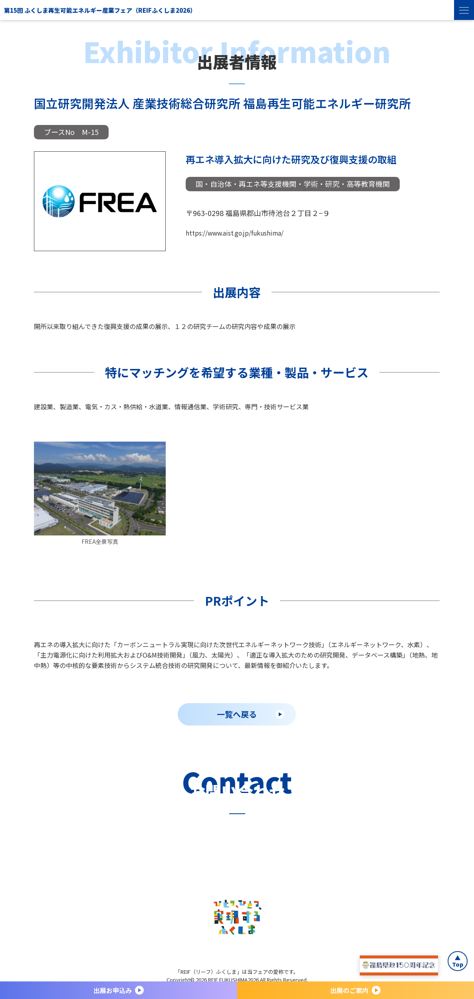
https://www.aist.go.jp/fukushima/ (243, 232)
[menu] (464, 10)
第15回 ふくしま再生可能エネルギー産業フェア (171, 10)
